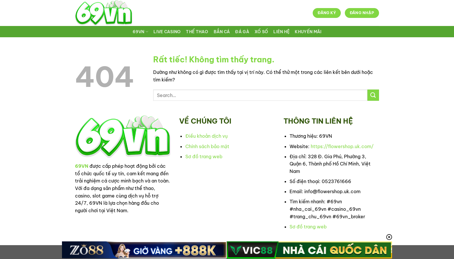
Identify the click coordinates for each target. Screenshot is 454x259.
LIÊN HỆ (281, 31)
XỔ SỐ (261, 31)
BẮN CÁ (222, 31)
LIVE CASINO (167, 31)
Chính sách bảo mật (207, 146)
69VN (141, 31)
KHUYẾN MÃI (308, 31)
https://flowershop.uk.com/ (342, 146)
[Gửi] (373, 95)
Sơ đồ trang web (203, 156)
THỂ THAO (197, 31)
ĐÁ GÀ (242, 31)
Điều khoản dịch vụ (206, 136)
